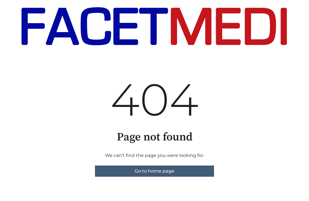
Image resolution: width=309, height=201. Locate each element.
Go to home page (154, 171)
